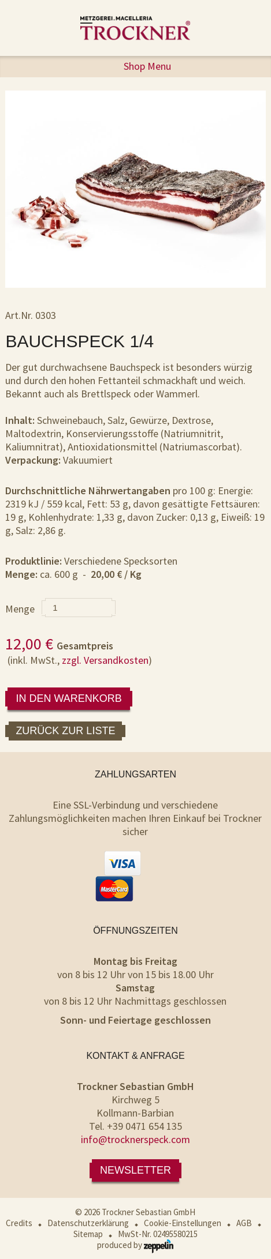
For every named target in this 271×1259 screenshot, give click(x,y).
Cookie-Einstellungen (182, 1222)
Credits (19, 1222)
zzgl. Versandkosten (105, 660)
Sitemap (88, 1233)
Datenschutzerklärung (88, 1222)
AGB (244, 1222)
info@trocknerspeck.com (135, 1139)
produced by (135, 1244)
